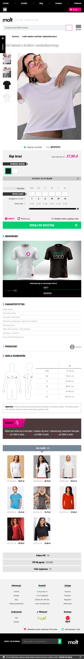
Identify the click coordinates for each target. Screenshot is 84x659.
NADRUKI (47, 293)
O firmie (6, 3)
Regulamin (67, 599)
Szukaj (69, 27)
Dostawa (58, 3)
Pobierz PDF (41, 555)
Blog (41, 3)
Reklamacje (68, 603)
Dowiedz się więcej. (65, 657)
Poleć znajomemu (41, 569)
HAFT (45, 287)
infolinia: (11, 9)
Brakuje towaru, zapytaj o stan (66, 218)
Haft (16, 618)
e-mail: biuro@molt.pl (42, 603)
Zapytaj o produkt (34, 147)
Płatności (77, 3)
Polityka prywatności (16, 603)
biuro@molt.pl (5, 9)
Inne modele (41, 448)
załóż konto (24, 9)
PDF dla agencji (38, 562)
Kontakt (24, 3)
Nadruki (16, 622)
